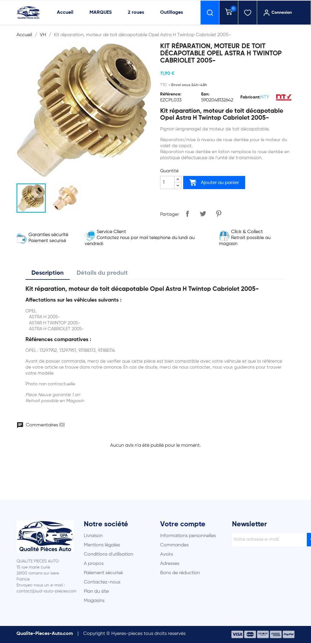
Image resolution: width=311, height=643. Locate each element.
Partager (187, 214)
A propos (94, 563)
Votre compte (182, 524)
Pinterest (218, 214)
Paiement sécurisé (103, 573)
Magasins (94, 600)
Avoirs (166, 554)
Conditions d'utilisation (108, 554)
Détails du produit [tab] (102, 273)
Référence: (170, 94)
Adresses (169, 563)
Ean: (205, 94)
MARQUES (100, 12)
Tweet (203, 214)
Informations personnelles (188, 535)
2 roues (136, 12)
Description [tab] (47, 273)
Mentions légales (102, 545)
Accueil (65, 12)
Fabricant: (250, 97)
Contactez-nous (102, 582)
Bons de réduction (180, 573)
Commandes (174, 545)
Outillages (171, 12)
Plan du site (96, 591)
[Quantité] (167, 182)
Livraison (93, 535)
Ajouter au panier (214, 182)
